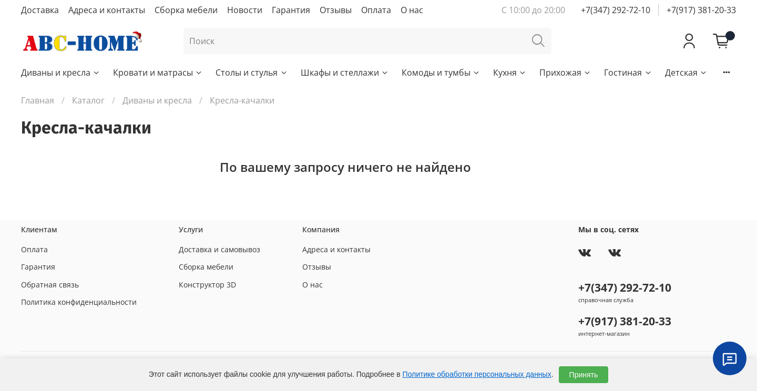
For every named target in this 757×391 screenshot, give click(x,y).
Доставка (40, 10)
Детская (686, 72)
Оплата (376, 10)
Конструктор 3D (207, 285)
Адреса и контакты (106, 10)
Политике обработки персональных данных (477, 374)
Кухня (510, 72)
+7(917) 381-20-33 (701, 10)
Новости (244, 10)
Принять (583, 375)
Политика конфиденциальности (79, 302)
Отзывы (336, 10)
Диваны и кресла (60, 72)
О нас (412, 10)
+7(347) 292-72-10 (615, 10)
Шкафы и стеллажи (345, 72)
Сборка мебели (186, 10)
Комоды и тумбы (441, 72)
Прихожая (565, 72)
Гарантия (291, 10)
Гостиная (628, 72)
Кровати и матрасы (158, 72)
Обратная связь (50, 285)
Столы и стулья (252, 72)
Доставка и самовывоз (219, 249)
